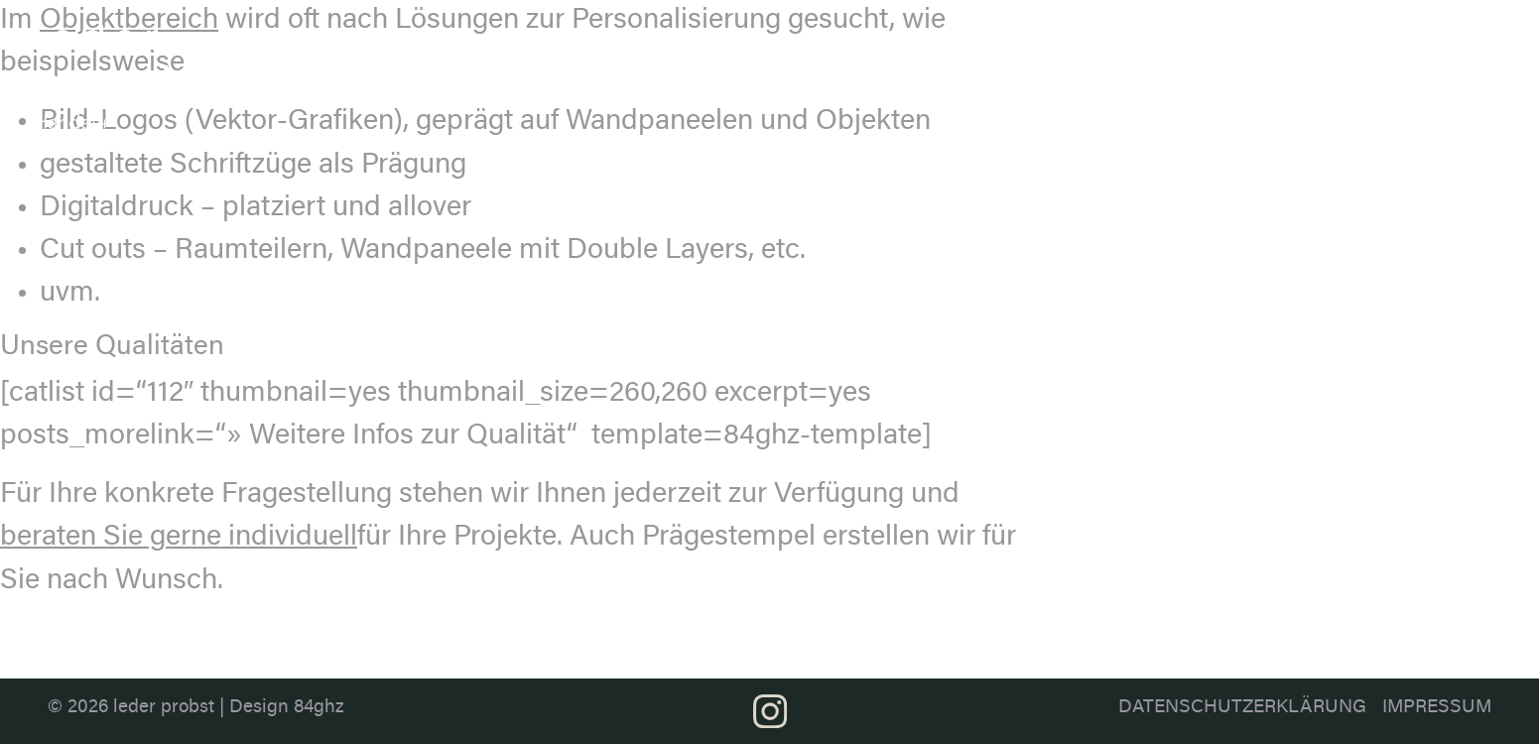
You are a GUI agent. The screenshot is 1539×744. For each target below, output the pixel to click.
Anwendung (1212, 40)
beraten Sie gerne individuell (178, 538)
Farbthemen (1078, 40)
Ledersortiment (928, 40)
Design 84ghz (286, 707)
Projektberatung (1356, 40)
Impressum (1436, 707)
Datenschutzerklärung (1242, 707)
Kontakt (1483, 40)
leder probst (163, 707)
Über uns (822, 51)
